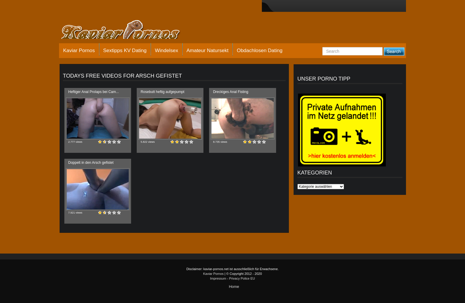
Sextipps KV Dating (124, 50)
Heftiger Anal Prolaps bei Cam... (93, 92)
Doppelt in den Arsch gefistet (91, 163)
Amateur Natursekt (208, 50)
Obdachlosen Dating (259, 50)
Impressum (218, 278)
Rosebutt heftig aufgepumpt (162, 92)
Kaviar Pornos (79, 50)
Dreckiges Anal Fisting (230, 92)
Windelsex (166, 50)
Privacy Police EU (242, 278)
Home (234, 286)
